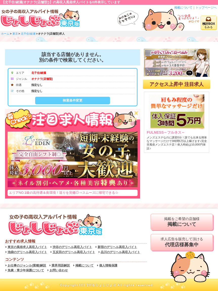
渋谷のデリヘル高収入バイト (72, 247)
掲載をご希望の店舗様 (182, 222)
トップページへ (206, 7)
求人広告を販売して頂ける (182, 242)
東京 (15, 33)
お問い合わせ (59, 270)
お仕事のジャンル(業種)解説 (27, 265)
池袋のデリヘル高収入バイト (27, 252)
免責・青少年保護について (26, 270)
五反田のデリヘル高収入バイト (74, 252)
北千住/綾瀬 (28, 33)
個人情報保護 (108, 265)
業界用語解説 (61, 265)
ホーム (5, 33)
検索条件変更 (72, 100)
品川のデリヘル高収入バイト (120, 252)
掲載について (183, 7)
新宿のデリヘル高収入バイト (117, 247)
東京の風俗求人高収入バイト (27, 247)
